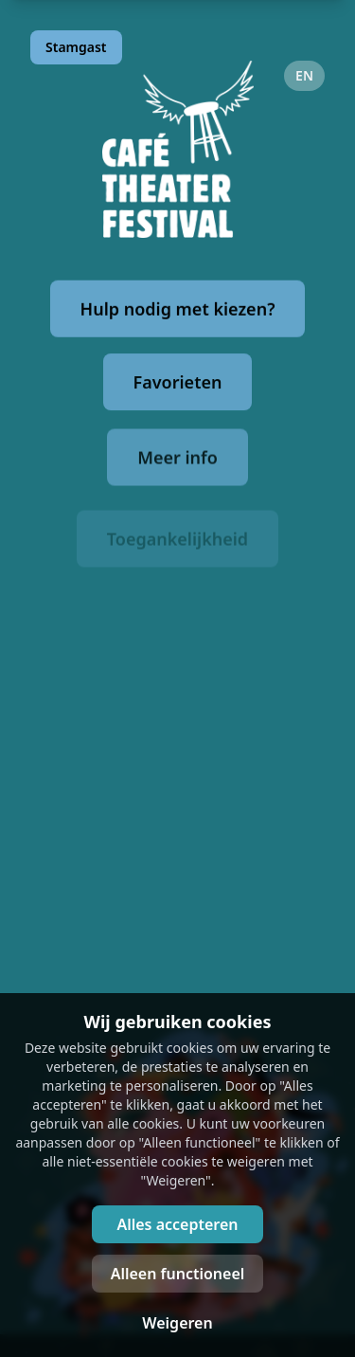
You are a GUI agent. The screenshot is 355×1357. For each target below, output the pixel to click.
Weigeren (177, 1322)
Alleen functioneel (178, 1273)
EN (304, 75)
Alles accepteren (177, 1224)
